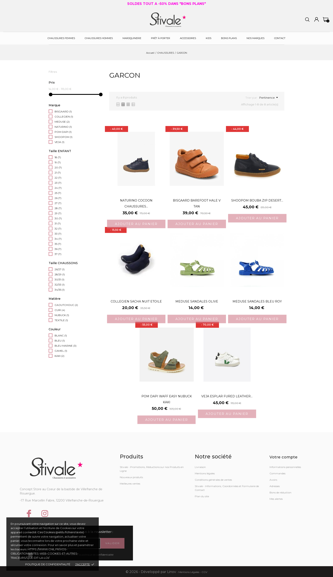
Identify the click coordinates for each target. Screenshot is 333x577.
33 (58, 233)
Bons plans (229, 38)
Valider (112, 543)
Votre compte (284, 457)
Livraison (200, 467)
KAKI (59, 355)
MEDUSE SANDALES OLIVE (196, 301)
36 (58, 249)
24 (58, 187)
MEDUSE (62, 121)
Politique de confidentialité (47, 564)
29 (58, 213)
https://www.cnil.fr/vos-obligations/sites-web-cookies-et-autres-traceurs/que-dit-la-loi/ (44, 553)
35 (58, 243)
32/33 (60, 284)
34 (58, 238)
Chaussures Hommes (99, 38)
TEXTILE (61, 320)
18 (58, 157)
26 (58, 198)
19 (58, 162)
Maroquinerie (132, 38)
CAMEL (61, 350)
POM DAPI (63, 131)
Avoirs (273, 479)
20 (58, 167)
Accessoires (188, 38)
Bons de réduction (280, 492)
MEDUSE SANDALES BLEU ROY (257, 301)
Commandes (277, 473)
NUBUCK (62, 315)
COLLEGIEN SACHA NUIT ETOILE (136, 301)
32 (58, 228)
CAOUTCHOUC (66, 305)
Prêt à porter (160, 38)
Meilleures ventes (130, 483)
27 (58, 203)
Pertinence (268, 97)
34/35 (60, 289)
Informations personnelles (285, 467)
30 (58, 218)
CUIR (60, 310)
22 (58, 177)
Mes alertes (276, 498)
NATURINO (63, 126)
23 (58, 182)
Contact (279, 38)
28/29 (60, 274)
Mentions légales (205, 473)
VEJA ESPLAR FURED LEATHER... (227, 396)
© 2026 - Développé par (146, 572)
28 (58, 208)
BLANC (61, 335)
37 (58, 254)
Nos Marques (255, 38)
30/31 (59, 279)
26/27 (60, 269)
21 (58, 172)
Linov (171, 572)
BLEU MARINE (65, 345)
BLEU (60, 340)
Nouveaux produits (131, 477)
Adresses (275, 486)
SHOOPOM (63, 137)
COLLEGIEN (64, 116)
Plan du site (202, 496)
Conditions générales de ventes (213, 479)
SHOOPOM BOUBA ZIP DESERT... (257, 200)
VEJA (59, 142)
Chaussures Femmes (61, 38)
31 (58, 223)
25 (58, 193)
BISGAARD (63, 111)
